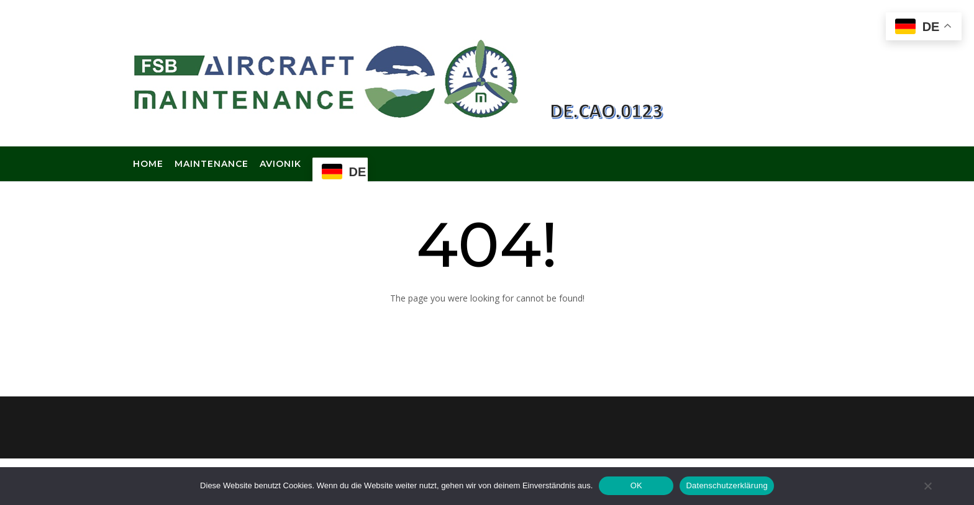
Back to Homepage (487, 328)
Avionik (280, 164)
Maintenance (211, 164)
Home (148, 164)
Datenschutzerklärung (726, 485)
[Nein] (927, 486)
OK (636, 485)
